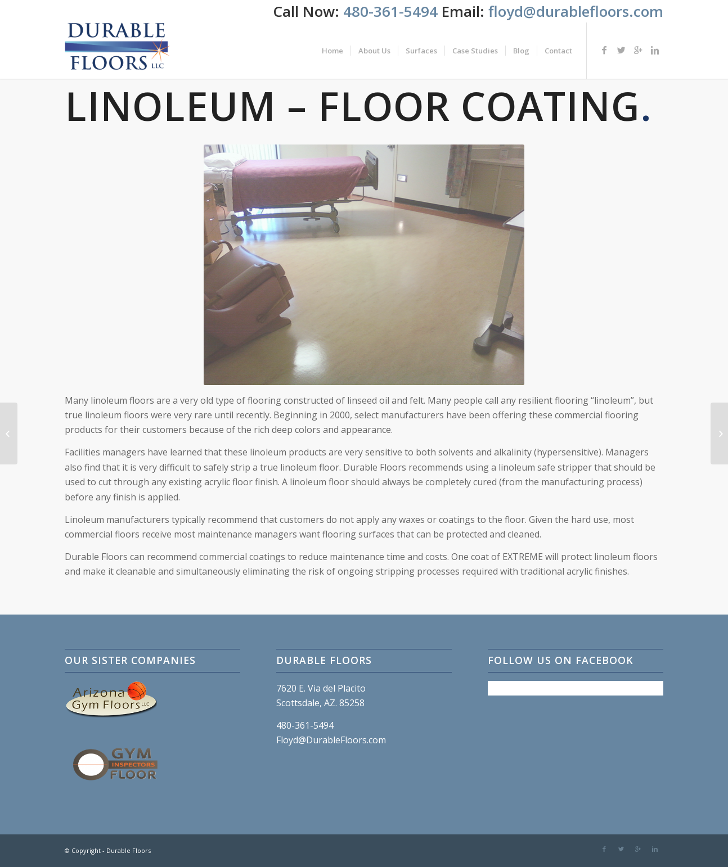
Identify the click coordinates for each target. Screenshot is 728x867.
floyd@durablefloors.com (575, 11)
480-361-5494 (392, 11)
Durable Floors (128, 850)
